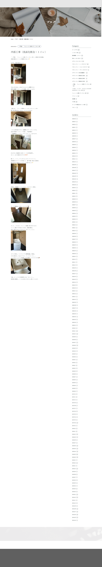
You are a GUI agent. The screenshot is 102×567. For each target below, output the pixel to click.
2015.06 (75, 480)
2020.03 (75, 319)
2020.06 (75, 311)
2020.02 (75, 322)
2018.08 (75, 374)
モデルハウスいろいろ (78, 61)
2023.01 (75, 222)
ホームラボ (76, 49)
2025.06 (75, 141)
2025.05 (75, 144)
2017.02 (75, 422)
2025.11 (74, 127)
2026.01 (75, 121)
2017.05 (75, 414)
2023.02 (75, 219)
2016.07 (75, 442)
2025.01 (75, 153)
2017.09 (75, 402)
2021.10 (75, 265)
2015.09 (75, 471)
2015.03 (75, 488)
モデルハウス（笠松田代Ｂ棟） (79, 78)
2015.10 (75, 468)
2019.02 (75, 356)
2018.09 (75, 371)
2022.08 (75, 236)
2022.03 (75, 250)
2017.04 (75, 417)
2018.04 (75, 385)
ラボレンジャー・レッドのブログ (80, 64)
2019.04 (75, 351)
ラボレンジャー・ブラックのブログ (80, 69)
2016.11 (74, 431)
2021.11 (74, 262)
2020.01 (75, 325)
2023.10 (75, 196)
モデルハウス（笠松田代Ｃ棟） (80, 81)
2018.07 (75, 377)
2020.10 (75, 299)
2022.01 (75, 256)
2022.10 (75, 230)
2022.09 (75, 233)
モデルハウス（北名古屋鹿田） (80, 72)
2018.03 (75, 388)
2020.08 (75, 305)
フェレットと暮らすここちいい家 (80, 93)
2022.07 (75, 239)
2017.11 (74, 397)
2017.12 (74, 394)
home (12, 39)
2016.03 (75, 454)
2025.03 (75, 147)
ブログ (16, 39)
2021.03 (75, 285)
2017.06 (75, 411)
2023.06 (75, 207)
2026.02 (75, 118)
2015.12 (75, 463)
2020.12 (75, 293)
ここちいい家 (76, 52)
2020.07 (75, 308)
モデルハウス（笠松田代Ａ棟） (80, 75)
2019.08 (75, 339)
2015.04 (75, 485)
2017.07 (75, 408)
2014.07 (75, 511)
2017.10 (74, 399)
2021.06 (75, 276)
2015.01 (75, 494)
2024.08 (75, 167)
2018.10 (75, 368)
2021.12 (74, 259)
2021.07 (75, 273)
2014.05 (75, 517)
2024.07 (75, 170)
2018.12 (74, 362)
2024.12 (75, 156)
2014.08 (75, 508)
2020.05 (75, 313)
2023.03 (75, 216)
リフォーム (75, 96)
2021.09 (75, 268)
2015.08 (75, 474)
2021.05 (75, 279)
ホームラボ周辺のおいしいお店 (80, 104)
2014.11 (74, 500)
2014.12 (75, 497)
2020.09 (75, 302)
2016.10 (75, 434)
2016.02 (75, 457)
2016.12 (75, 428)
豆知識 (74, 99)
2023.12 (74, 190)
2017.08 (75, 405)
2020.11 (75, 296)
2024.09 (75, 164)
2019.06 (75, 345)
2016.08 (75, 440)
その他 (74, 101)
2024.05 (75, 176)
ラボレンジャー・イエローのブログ (81, 67)
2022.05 (75, 245)
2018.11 (74, 365)
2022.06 (75, 242)
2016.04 (75, 451)
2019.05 (75, 348)
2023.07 (75, 204)
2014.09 (75, 506)
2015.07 (75, 477)
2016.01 (74, 460)
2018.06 (75, 379)
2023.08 (75, 202)
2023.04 (75, 213)
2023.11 (74, 193)
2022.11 (74, 227)
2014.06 (75, 514)
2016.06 (75, 445)
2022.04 (75, 247)
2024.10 (75, 161)
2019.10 (75, 333)
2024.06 (75, 173)
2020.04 (75, 316)
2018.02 (75, 391)
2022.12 (75, 225)
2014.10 (75, 503)
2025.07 (75, 138)
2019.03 (75, 354)
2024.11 (75, 159)
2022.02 (75, 253)
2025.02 (75, 150)
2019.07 (75, 342)
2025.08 (75, 136)
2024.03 (75, 181)
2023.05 (75, 210)
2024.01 (75, 187)
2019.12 (74, 328)
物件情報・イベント (77, 55)
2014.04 (75, 520)
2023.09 (75, 199)
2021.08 (75, 270)
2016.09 (75, 437)
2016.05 (75, 448)
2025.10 (75, 130)
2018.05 (75, 382)
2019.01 (75, 359)
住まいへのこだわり (77, 58)
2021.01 (75, 290)
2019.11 (75, 331)
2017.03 (75, 420)
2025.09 (75, 133)
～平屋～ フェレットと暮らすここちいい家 (29, 46)
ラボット (75, 107)
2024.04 (75, 179)
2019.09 (75, 336)
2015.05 (75, 483)
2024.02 (75, 184)
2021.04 (75, 282)
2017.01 (74, 425)
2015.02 (75, 491)
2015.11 (74, 465)
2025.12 (75, 124)
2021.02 (75, 288)
